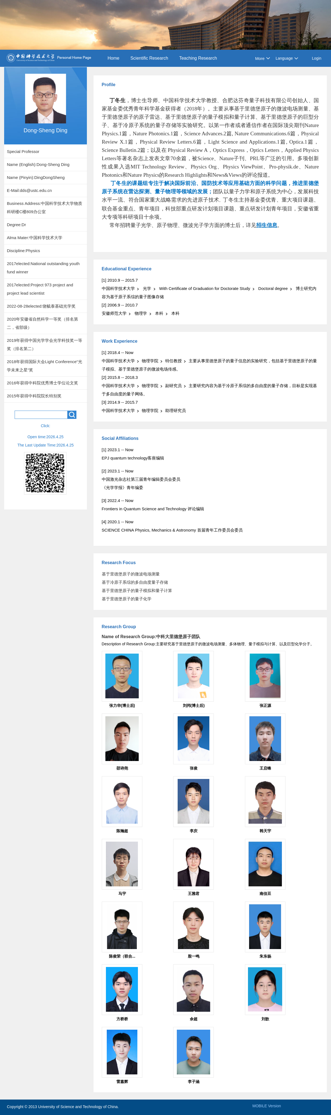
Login (316, 58)
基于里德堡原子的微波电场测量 (131, 574)
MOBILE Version (266, 1106)
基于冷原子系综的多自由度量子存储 (135, 582)
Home (113, 58)
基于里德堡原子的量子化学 (126, 598)
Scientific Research (149, 58)
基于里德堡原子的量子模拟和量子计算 (137, 590)
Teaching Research (198, 58)
